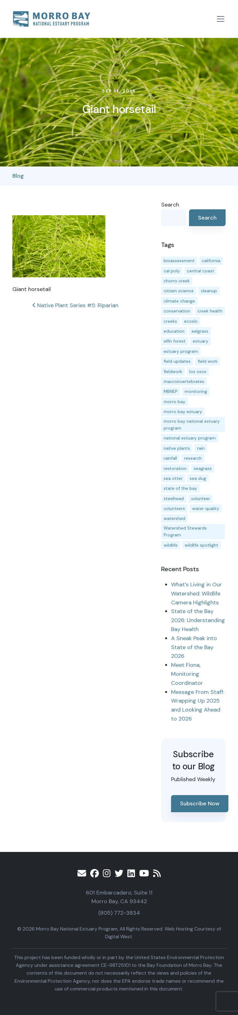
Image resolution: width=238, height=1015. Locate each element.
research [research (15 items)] (193, 458)
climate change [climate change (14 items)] (179, 301)
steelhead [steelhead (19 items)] (174, 498)
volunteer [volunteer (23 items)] (200, 498)
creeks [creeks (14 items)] (170, 321)
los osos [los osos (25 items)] (197, 371)
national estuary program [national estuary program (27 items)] (190, 438)
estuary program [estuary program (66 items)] (181, 351)
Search (170, 204)
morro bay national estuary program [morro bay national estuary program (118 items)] (192, 424)
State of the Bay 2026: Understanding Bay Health (198, 620)
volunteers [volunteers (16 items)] (174, 508)
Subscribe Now (199, 803)
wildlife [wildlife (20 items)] (171, 545)
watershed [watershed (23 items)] (174, 518)
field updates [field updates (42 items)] (177, 361)
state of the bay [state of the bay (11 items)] (180, 488)
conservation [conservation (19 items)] (177, 311)
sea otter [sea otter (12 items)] (173, 478)
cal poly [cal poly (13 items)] (172, 271)
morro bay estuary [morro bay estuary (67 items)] (183, 411)
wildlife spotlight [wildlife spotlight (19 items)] (201, 545)
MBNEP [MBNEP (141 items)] (171, 391)
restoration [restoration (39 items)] (175, 468)
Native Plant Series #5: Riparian (75, 305)
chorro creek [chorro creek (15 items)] (177, 281)
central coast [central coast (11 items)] (200, 271)
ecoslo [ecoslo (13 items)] (191, 321)
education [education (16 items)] (174, 331)
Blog (18, 176)
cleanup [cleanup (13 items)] (209, 291)
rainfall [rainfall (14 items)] (170, 458)
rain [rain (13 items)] (201, 448)
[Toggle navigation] (221, 19)
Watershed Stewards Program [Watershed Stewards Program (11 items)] (185, 531)
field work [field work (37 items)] (208, 361)
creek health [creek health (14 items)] (210, 311)
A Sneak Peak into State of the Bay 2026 (194, 647)
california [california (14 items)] (211, 260)
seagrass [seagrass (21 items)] (203, 468)
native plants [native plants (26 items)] (177, 448)
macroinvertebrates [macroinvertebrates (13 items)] (184, 381)
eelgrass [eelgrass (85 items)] (200, 331)
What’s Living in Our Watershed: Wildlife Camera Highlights (196, 593)
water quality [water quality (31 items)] (205, 508)
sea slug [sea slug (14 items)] (198, 478)
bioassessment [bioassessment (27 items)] (179, 260)
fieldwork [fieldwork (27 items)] (173, 371)
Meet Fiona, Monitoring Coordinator (187, 674)
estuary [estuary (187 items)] (200, 341)
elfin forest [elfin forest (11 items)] (175, 341)
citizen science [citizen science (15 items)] (179, 291)
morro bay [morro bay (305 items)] (174, 401)
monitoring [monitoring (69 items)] (196, 391)
